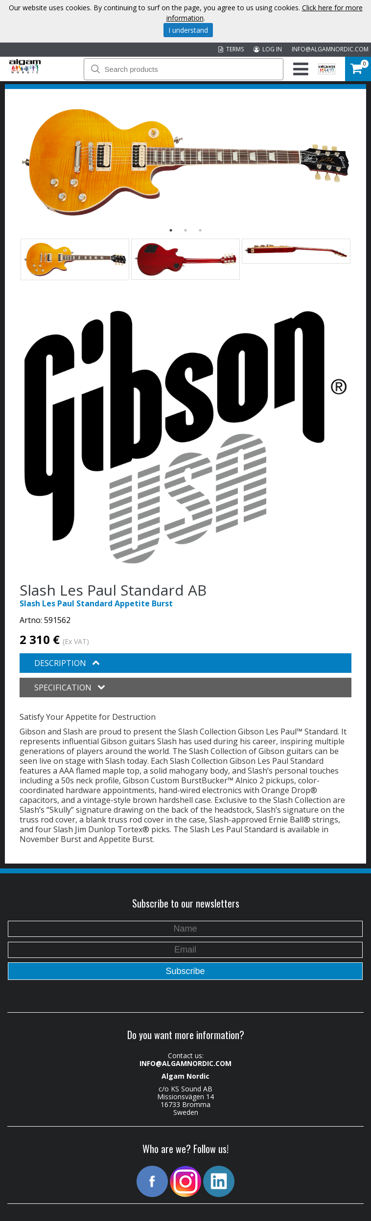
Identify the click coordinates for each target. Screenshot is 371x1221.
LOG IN (268, 49)
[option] (185, 162)
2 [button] (185, 230)
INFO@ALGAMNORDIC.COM (330, 49)
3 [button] (200, 230)
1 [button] (171, 230)
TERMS (231, 49)
